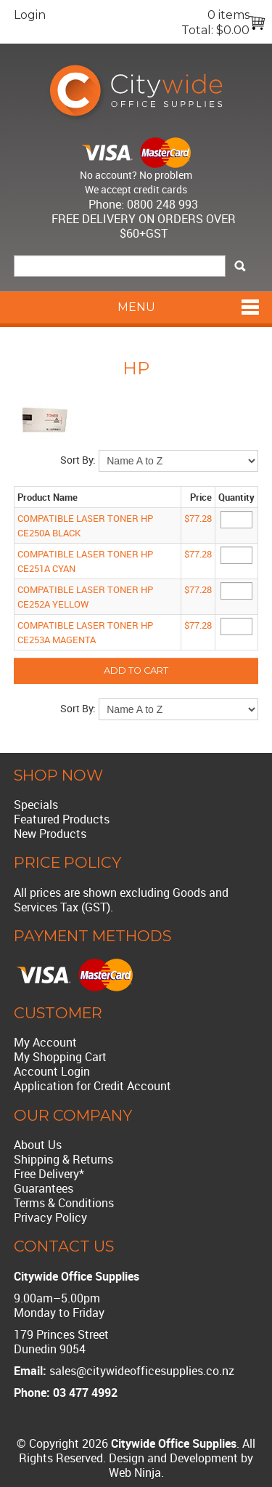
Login (30, 15)
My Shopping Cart (60, 1056)
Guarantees (43, 1188)
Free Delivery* (49, 1173)
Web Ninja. (136, 1472)
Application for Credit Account (92, 1086)
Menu (136, 307)
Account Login (52, 1071)
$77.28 (198, 518)
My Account (45, 1042)
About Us (38, 1144)
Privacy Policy (50, 1217)
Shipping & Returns (63, 1159)
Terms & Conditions (64, 1203)
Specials (36, 805)
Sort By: (78, 460)
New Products (50, 834)
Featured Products (62, 819)
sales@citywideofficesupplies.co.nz (141, 1371)
